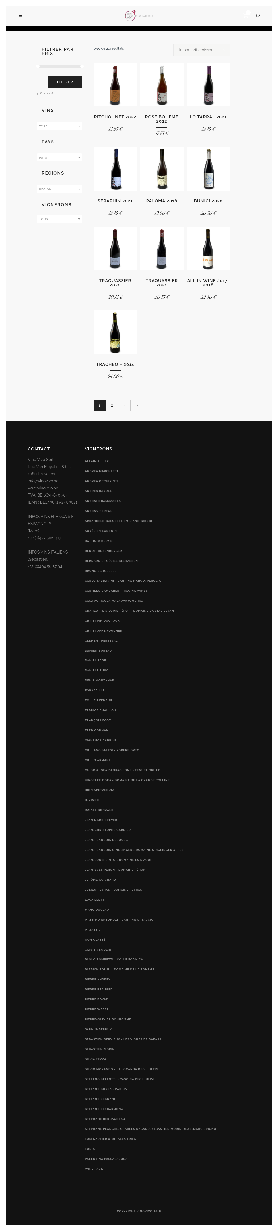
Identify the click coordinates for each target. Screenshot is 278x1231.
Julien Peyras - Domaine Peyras (113, 889)
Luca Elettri (96, 899)
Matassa (92, 929)
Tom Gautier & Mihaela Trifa (110, 1138)
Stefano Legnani (100, 1099)
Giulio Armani (97, 760)
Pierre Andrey (97, 979)
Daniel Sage (95, 660)
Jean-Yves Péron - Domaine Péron (115, 869)
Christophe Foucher (103, 630)
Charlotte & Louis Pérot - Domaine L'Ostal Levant (130, 610)
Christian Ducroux (102, 620)
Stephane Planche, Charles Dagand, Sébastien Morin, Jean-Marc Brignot (151, 1128)
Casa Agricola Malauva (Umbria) (114, 600)
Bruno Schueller (101, 570)
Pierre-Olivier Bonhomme (108, 1019)
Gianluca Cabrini (100, 740)
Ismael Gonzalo (99, 810)
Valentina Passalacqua (106, 1158)
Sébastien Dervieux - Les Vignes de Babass (123, 1039)
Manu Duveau (97, 909)
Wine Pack (94, 1168)
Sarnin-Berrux (98, 1029)
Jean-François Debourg (106, 839)
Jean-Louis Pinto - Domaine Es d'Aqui (118, 859)
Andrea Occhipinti (101, 481)
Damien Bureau (98, 650)
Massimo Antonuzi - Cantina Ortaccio (119, 919)
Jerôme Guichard (100, 879)
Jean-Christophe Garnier (108, 829)
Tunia (90, 1148)
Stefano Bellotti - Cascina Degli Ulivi (120, 1079)
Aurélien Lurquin (101, 530)
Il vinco (92, 800)
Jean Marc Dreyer (101, 820)
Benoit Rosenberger (103, 550)
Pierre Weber (97, 1009)
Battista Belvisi (99, 540)
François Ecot (98, 720)
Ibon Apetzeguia (99, 790)
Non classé (95, 939)
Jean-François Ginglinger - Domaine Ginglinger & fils (134, 849)
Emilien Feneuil (99, 700)
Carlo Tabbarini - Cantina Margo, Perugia (123, 580)
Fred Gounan (96, 730)
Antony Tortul (98, 511)
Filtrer (65, 82)
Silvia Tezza (95, 1059)
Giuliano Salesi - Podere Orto (112, 750)
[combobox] (59, 126)
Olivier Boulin (98, 949)
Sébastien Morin (100, 1049)
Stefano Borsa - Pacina (106, 1089)
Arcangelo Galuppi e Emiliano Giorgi (118, 521)
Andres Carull (98, 491)
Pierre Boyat (96, 999)
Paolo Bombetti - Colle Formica (114, 959)
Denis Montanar (99, 680)
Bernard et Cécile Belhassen (111, 560)
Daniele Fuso (96, 670)
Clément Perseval (101, 640)
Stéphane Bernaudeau (105, 1119)
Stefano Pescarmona (104, 1109)
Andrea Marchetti (101, 471)
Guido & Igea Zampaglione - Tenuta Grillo (122, 770)
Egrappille (95, 690)
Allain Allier (97, 461)
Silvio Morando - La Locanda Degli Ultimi (122, 1069)
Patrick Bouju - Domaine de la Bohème (119, 969)
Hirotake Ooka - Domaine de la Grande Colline (127, 780)
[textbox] (59, 126)
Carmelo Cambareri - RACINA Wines (116, 590)
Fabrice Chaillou (100, 710)
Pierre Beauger (98, 989)
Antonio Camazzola (103, 501)
